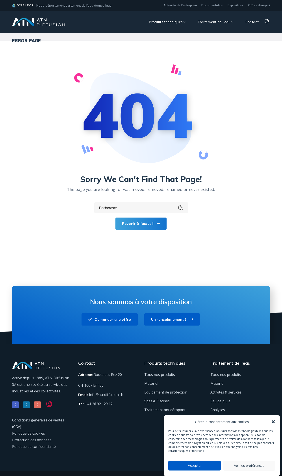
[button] (273, 421)
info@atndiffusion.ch (106, 394)
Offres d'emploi (259, 5)
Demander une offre (109, 319)
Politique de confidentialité (34, 446)
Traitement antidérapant (165, 409)
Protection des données (31, 440)
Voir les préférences (249, 465)
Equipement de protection (165, 392)
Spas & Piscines (157, 401)
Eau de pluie (220, 401)
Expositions (236, 5)
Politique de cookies (28, 433)
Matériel (151, 383)
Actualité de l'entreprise (180, 5)
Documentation (212, 5)
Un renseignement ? (172, 319)
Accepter (195, 465)
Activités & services (225, 392)
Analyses (217, 409)
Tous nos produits (159, 374)
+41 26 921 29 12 (99, 403)
